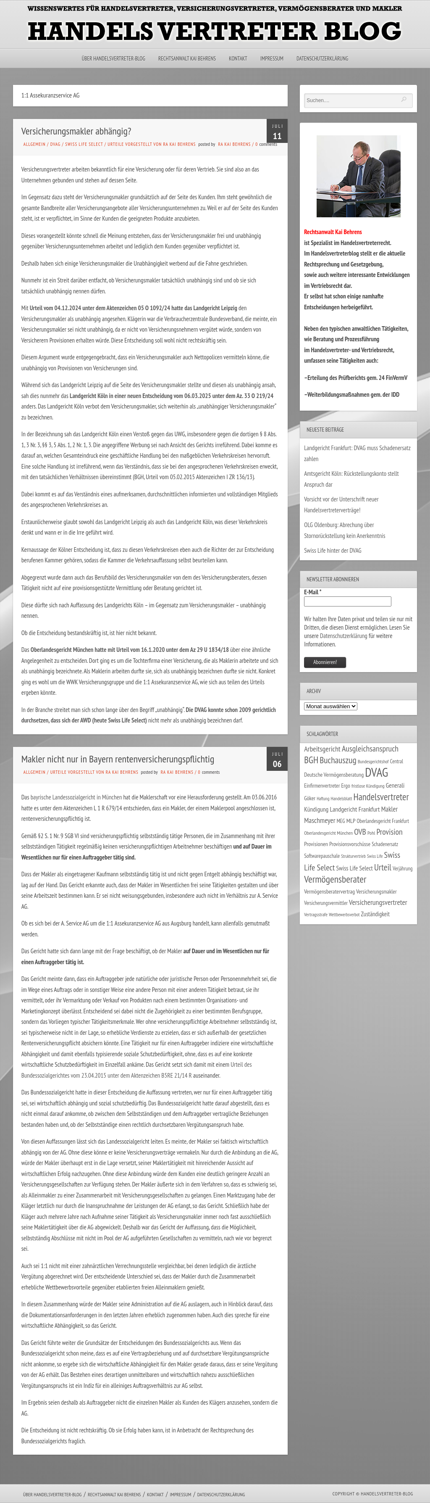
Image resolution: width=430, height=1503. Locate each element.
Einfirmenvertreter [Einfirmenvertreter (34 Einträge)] (322, 785)
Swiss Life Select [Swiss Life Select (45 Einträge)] (354, 868)
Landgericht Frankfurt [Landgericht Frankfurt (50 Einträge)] (355, 809)
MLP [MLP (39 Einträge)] (351, 821)
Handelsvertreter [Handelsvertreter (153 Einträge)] (381, 797)
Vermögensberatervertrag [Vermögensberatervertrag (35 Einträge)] (329, 891)
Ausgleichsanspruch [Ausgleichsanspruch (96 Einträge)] (370, 748)
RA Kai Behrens (234, 144)
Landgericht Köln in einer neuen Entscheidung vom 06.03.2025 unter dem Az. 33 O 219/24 (171, 396)
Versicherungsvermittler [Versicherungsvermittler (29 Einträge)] (326, 902)
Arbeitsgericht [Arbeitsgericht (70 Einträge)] (322, 749)
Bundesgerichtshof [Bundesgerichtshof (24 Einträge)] (373, 761)
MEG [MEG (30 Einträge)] (341, 821)
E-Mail (313, 592)
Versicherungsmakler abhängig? (76, 130)
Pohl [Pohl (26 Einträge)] (371, 833)
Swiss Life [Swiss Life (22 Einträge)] (375, 856)
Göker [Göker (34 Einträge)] (309, 798)
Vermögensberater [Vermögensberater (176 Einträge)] (335, 879)
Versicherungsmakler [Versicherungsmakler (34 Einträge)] (376, 891)
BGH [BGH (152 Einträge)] (311, 760)
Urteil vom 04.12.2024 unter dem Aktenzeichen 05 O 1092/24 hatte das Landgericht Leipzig (133, 308)
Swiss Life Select (84, 144)
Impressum (271, 58)
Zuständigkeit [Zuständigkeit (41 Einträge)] (375, 914)
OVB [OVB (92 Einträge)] (360, 831)
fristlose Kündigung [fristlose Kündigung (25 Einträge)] (368, 786)
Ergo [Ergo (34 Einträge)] (345, 785)
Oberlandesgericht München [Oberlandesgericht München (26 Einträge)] (328, 833)
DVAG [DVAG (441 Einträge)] (376, 772)
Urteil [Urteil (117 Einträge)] (382, 867)
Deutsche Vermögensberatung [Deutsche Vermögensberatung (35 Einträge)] (334, 774)
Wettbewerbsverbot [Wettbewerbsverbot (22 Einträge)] (344, 915)
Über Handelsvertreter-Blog (113, 58)
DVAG (55, 144)
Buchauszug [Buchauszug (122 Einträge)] (338, 760)
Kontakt (238, 58)
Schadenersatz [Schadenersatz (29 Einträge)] (385, 844)
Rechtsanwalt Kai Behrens (187, 58)
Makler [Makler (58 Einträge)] (389, 809)
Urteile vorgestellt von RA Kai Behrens (152, 144)
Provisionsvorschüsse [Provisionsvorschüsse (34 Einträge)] (349, 844)
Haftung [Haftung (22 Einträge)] (323, 799)
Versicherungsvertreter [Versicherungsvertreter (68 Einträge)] (378, 902)
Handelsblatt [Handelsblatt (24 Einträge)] (341, 798)
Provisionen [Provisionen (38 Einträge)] (316, 844)
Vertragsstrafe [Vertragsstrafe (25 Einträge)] (316, 914)
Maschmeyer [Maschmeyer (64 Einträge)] (319, 820)
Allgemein (35, 144)
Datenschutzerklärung (322, 58)
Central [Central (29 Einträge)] (396, 761)
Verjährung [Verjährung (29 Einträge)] (402, 868)
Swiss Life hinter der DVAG (332, 550)
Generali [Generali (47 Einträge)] (395, 785)
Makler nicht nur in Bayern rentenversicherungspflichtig (118, 758)
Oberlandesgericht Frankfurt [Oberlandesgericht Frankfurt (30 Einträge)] (383, 821)
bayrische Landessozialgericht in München (76, 797)
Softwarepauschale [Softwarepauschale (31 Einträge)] (322, 856)
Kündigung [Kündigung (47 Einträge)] (316, 809)
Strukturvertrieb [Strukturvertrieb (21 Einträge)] (353, 856)
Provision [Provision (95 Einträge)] (389, 831)
